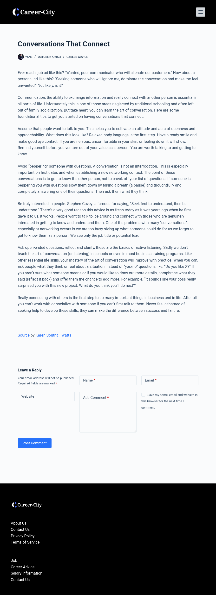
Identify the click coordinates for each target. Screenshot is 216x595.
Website (27, 396)
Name (89, 380)
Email (151, 380)
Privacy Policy (23, 536)
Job (14, 560)
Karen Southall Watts (53, 335)
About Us (18, 523)
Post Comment (35, 443)
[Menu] (200, 12)
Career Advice (77, 57)
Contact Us (20, 529)
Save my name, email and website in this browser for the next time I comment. (169, 401)
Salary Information (26, 573)
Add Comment (96, 398)
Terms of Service (25, 542)
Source (24, 335)
